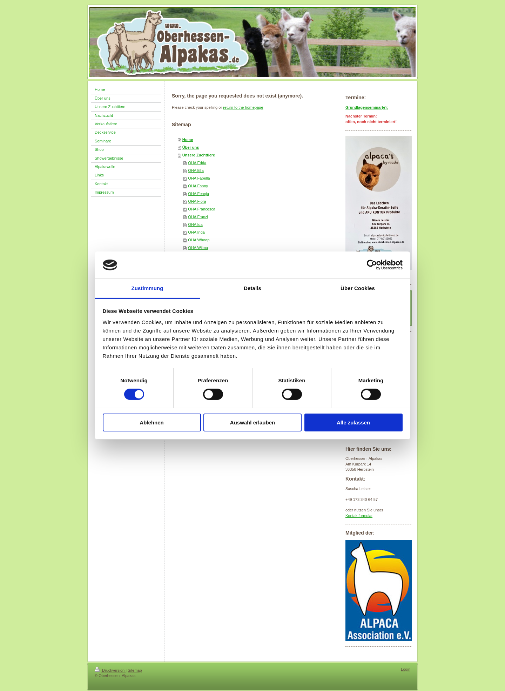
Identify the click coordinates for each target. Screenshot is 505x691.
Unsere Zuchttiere (198, 155)
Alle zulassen (353, 422)
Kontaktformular (358, 516)
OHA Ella (196, 170)
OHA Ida (195, 224)
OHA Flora (197, 201)
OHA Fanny (198, 186)
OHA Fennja (198, 194)
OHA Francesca (201, 209)
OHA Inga (196, 232)
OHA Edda (197, 163)
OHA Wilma (198, 248)
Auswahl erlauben (252, 422)
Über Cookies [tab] (358, 288)
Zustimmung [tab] (147, 288)
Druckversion (110, 670)
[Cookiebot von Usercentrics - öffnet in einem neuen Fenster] (372, 265)
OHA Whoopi (199, 240)
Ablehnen (151, 422)
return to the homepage (243, 107)
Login (405, 669)
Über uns (190, 147)
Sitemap (135, 670)
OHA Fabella (199, 178)
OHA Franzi (198, 217)
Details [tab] (252, 288)
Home (187, 139)
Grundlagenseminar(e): (366, 107)
